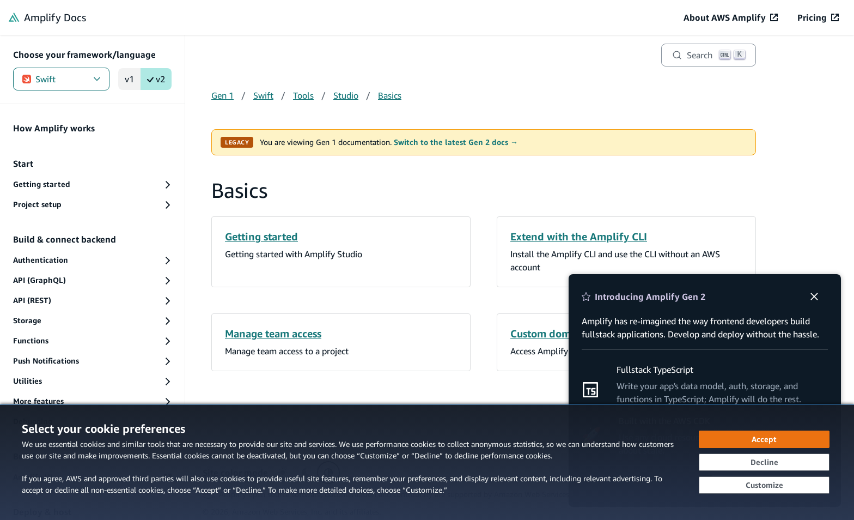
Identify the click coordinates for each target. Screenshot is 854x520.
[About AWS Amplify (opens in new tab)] (730, 17)
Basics (389, 95)
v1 (129, 79)
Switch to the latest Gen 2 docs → (456, 142)
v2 (156, 79)
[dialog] (427, 462)
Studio (345, 95)
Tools (303, 95)
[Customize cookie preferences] (764, 485)
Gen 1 (222, 95)
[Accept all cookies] (764, 439)
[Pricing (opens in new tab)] (818, 17)
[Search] (708, 55)
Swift (61, 79)
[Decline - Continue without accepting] (764, 462)
